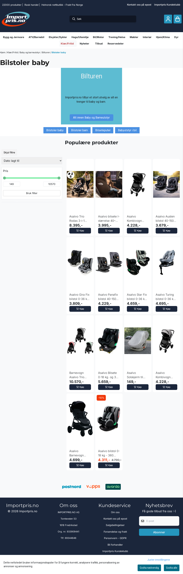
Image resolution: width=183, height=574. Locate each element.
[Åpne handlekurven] (178, 19)
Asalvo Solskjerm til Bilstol (135, 375)
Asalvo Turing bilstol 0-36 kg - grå (166, 297)
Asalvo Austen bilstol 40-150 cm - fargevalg (166, 219)
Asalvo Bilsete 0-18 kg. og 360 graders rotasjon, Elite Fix (109, 375)
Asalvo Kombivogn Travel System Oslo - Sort (136, 219)
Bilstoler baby (59, 52)
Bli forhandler (115, 544)
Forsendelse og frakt (115, 531)
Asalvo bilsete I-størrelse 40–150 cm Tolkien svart (109, 219)
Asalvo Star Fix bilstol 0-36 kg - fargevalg (138, 297)
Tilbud (99, 43)
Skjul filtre (9, 152)
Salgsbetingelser (115, 525)
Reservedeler (116, 43)
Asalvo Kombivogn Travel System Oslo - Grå (165, 375)
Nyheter (84, 43)
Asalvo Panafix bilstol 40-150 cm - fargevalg (108, 297)
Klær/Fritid (12, 52)
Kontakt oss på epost (139, 4)
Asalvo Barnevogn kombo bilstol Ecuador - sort (78, 453)
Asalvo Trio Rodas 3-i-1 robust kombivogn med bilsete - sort (80, 219)
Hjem (3, 52)
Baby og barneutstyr (30, 52)
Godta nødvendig (149, 567)
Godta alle (171, 567)
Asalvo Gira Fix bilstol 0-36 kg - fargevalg (80, 297)
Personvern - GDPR (115, 538)
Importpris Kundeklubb (167, 4)
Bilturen (46, 52)
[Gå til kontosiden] (168, 19)
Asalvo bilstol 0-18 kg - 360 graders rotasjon (109, 453)
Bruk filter (31, 193)
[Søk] (103, 19)
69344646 (70, 538)
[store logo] (15, 19)
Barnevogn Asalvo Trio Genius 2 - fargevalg (76, 375)
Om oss (115, 512)
